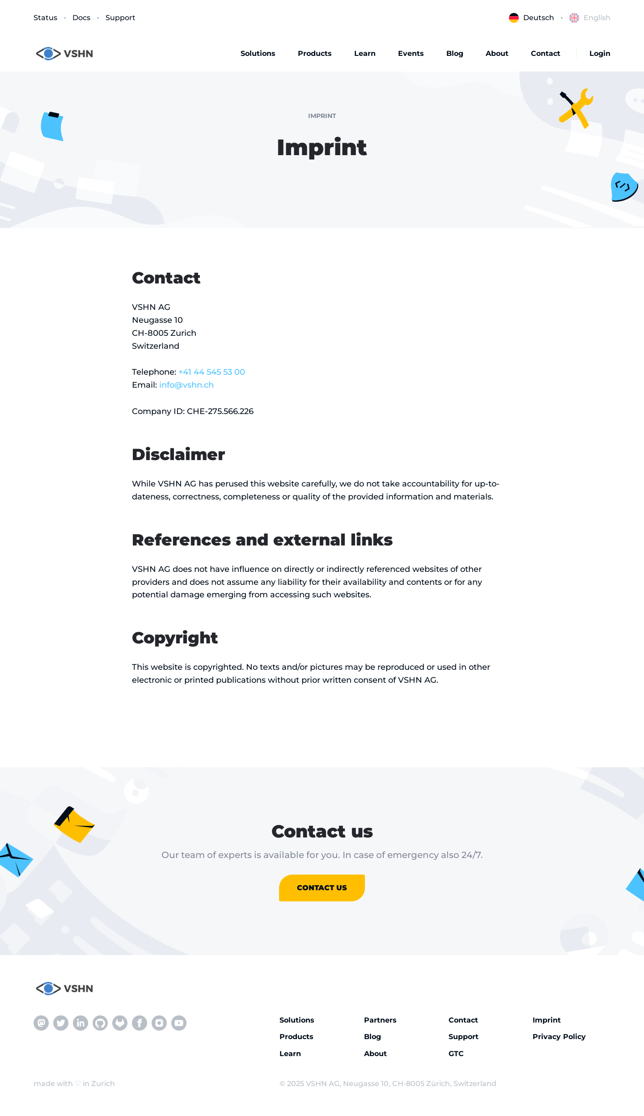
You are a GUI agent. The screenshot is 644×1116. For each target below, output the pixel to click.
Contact (545, 53)
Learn (365, 53)
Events (411, 53)
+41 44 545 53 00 (211, 372)
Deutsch (531, 18)
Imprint (547, 1020)
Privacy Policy (559, 1036)
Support (121, 17)
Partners (380, 1020)
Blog (454, 53)
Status (45, 17)
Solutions (258, 53)
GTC (456, 1053)
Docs (81, 17)
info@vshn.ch (186, 385)
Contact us (322, 888)
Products (315, 53)
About (497, 53)
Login (599, 53)
